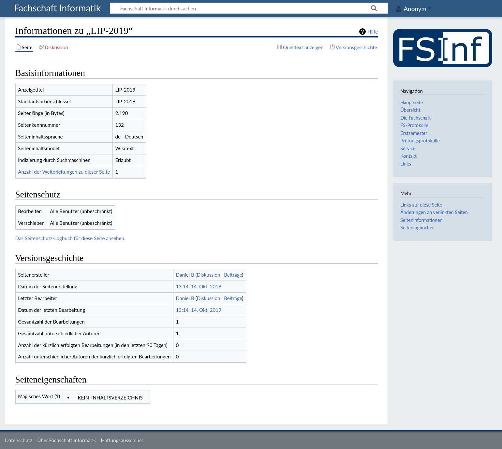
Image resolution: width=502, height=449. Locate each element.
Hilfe (372, 32)
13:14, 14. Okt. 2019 (198, 286)
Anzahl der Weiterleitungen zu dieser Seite (64, 172)
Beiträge (233, 275)
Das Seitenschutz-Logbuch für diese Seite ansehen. (70, 238)
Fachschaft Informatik (57, 8)
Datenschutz (18, 440)
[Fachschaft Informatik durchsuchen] (249, 8)
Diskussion (208, 275)
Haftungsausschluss (122, 440)
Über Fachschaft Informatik (66, 440)
